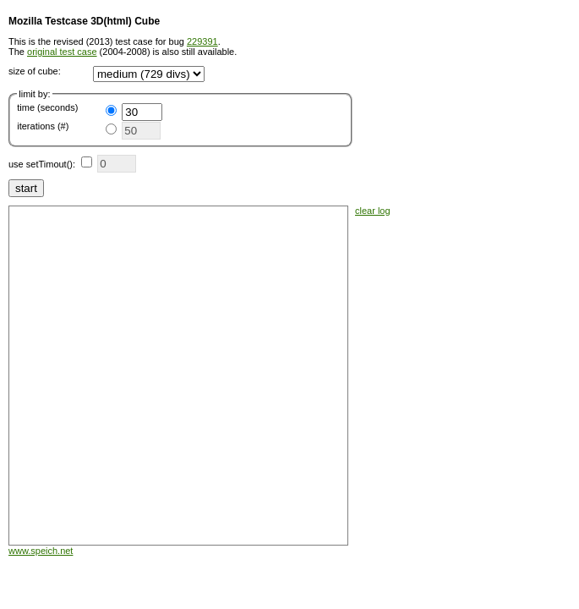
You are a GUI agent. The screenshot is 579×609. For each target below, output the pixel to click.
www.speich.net (40, 551)
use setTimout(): (41, 164)
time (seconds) (47, 107)
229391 (202, 41)
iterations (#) (42, 126)
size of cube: (34, 71)
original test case (62, 52)
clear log (373, 211)
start (26, 188)
